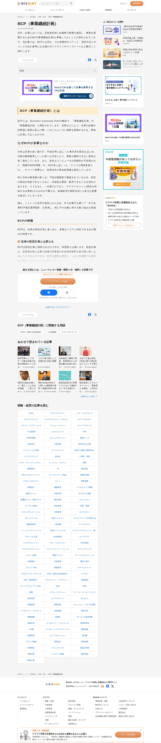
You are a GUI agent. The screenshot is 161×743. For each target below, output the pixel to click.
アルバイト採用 (74, 706)
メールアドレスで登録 (58, 281)
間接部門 (57, 568)
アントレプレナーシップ (84, 556)
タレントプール (31, 519)
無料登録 (136, 4)
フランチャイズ (58, 649)
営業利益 (31, 649)
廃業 (31, 593)
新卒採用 (71, 702)
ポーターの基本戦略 (85, 618)
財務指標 (84, 643)
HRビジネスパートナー (31, 476)
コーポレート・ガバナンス (31, 612)
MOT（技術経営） (31, 581)
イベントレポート (58, 10)
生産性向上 (72, 725)
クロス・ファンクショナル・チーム (31, 464)
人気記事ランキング (126, 702)
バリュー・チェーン (58, 426)
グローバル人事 (31, 538)
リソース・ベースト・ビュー (84, 593)
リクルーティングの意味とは (84, 519)
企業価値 (52, 332)
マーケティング (51, 717)
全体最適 (57, 562)
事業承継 (84, 482)
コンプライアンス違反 (58, 476)
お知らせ (98, 710)
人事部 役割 (84, 457)
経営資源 (57, 507)
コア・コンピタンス (85, 414)
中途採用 (48, 706)
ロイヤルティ (84, 513)
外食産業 (57, 513)
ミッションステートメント (31, 531)
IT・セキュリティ (52, 725)
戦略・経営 (49, 702)
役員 (57, 587)
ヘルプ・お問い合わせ (127, 706)
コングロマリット (58, 599)
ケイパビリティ (84, 525)
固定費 (84, 636)
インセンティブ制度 (85, 488)
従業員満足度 (50, 713)
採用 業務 (84, 507)
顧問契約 (31, 470)
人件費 (31, 630)
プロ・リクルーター (58, 544)
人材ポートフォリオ (58, 531)
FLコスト (84, 599)
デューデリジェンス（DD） (31, 587)
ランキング (131, 10)
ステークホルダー (85, 420)
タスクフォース (58, 433)
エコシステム (84, 501)
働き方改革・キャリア (77, 721)
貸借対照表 (84, 624)
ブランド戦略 (31, 643)
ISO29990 (85, 544)
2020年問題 (31, 439)
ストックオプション (58, 439)
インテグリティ (58, 451)
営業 (70, 717)
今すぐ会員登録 (130, 735)
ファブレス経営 (31, 507)
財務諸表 (31, 606)
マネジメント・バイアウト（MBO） (58, 581)
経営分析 (84, 612)
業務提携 (84, 630)
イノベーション (74, 713)
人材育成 (48, 710)
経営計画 (57, 494)
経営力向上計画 (84, 445)
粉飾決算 (31, 655)
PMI (84, 433)
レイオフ (84, 575)
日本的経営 (57, 538)
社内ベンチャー (58, 519)
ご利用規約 (122, 710)
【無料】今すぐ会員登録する (123, 225)
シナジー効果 (31, 556)
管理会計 (57, 643)
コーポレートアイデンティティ (57, 630)
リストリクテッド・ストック (57, 550)
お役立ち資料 (85, 10)
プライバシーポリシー (104, 713)
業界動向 (108, 10)
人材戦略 (57, 525)
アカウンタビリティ (31, 482)
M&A (85, 587)
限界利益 (84, 655)
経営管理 (31, 599)
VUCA (31, 414)
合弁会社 (31, 445)
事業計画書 (84, 476)
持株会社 (31, 624)
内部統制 (84, 581)
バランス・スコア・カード (31, 426)
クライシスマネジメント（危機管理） (85, 531)
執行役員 (57, 501)
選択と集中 (84, 562)
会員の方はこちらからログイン (58, 307)
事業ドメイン (57, 556)
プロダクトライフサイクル (31, 575)
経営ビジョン (31, 494)
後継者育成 (31, 525)
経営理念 (84, 470)
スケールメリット (85, 568)
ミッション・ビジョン (58, 464)
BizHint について (101, 706)
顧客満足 (57, 606)
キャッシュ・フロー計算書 (84, 606)
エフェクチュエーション (31, 513)
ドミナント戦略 (58, 655)
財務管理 (31, 636)
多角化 (57, 457)
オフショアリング (85, 550)
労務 (47, 721)
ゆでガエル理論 (84, 494)
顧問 (84, 464)
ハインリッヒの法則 (31, 451)
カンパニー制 (31, 568)
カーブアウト (84, 538)
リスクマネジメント (31, 544)
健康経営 (57, 488)
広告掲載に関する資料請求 (105, 717)
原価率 (57, 618)
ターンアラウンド (85, 426)
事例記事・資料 (101, 702)
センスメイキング (31, 420)
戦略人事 (31, 661)
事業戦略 (31, 618)
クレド (57, 482)
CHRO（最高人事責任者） (84, 451)
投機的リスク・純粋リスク (31, 501)
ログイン (123, 3)
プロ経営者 (31, 433)
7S (58, 470)
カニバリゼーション (58, 636)
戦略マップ (84, 439)
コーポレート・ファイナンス (57, 624)
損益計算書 (84, 649)
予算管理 (57, 445)
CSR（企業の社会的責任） (32, 332)
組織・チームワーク (76, 710)
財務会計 (31, 488)
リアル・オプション (58, 593)
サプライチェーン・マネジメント (58, 420)
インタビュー (30, 10)
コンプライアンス (70, 332)
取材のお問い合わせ (126, 717)
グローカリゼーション (31, 550)
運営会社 (122, 713)
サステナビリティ (58, 414)
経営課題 (57, 612)
